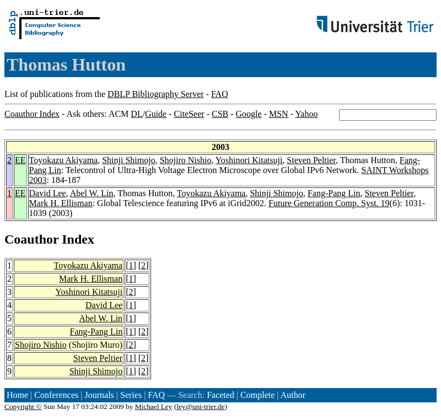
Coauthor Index (32, 114)
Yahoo (306, 114)
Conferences (56, 395)
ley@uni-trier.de (200, 406)
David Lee (47, 193)
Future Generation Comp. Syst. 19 (329, 203)
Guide (155, 114)
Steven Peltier (311, 160)
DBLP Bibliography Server (155, 94)
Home (17, 395)
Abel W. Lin (92, 193)
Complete (257, 395)
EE (20, 160)
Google (249, 114)
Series (131, 395)
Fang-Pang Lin (334, 193)
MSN (278, 114)
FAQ (219, 94)
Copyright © (23, 406)
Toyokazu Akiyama (63, 160)
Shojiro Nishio (186, 160)
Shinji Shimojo (128, 160)
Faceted (220, 395)
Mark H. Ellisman (61, 203)
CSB (220, 114)
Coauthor (31, 239)
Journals (99, 395)
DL (136, 114)
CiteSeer (189, 114)
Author (293, 395)
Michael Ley (154, 406)
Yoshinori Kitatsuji (249, 160)
